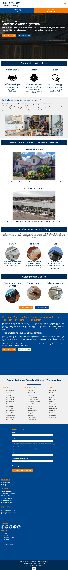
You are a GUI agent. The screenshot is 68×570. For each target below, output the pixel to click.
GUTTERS (6, 535)
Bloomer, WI (52, 390)
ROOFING (6, 540)
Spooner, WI (52, 417)
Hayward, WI (52, 404)
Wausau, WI (9, 413)
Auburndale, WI (10, 397)
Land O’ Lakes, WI (33, 399)
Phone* (14, 438)
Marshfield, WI (10, 401)
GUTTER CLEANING (9, 538)
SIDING (6, 542)
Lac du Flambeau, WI (33, 397)
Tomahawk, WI (32, 419)
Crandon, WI (31, 393)
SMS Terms (36, 449)
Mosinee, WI (9, 404)
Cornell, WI (52, 397)
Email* (13, 452)
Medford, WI (52, 406)
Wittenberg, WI (10, 415)
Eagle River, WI (32, 395)
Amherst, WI (9, 393)
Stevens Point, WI (11, 410)
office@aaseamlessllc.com (9, 485)
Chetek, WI (52, 395)
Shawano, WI (10, 408)
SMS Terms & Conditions (29, 563)
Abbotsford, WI (10, 390)
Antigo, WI (30, 390)
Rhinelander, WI (32, 415)
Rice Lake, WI (53, 415)
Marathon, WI (10, 399)
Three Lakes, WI (32, 417)
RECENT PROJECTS (9, 544)
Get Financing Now (24, 35)
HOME (5, 533)
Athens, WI (9, 395)
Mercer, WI (31, 404)
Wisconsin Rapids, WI (12, 417)
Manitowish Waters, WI (34, 401)
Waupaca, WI (10, 419)
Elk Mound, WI (53, 401)
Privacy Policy (15, 449)
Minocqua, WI (31, 408)
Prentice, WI (52, 413)
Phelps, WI (31, 413)
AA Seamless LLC (33, 561)
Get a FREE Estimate (9, 35)
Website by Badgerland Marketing (34, 565)
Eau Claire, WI (53, 399)
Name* (13, 432)
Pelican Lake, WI (32, 410)
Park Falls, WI (53, 408)
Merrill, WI (30, 406)
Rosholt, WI (9, 406)
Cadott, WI (52, 393)
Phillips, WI (52, 410)
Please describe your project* (20, 458)
